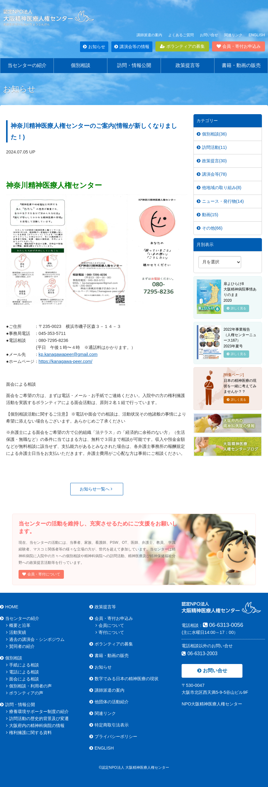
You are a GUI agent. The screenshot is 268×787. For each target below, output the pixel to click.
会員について (110, 625)
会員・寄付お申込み (239, 46)
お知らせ (94, 46)
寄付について (110, 632)
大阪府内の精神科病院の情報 (35, 725)
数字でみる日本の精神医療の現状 (123, 678)
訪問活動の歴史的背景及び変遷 (37, 718)
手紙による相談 (22, 664)
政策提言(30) (212, 160)
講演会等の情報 (131, 46)
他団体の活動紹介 (109, 701)
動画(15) (207, 214)
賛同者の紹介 (20, 646)
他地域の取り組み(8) (219, 187)
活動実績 (16, 632)
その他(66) (210, 228)
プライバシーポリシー (113, 736)
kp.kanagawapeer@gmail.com (68, 354)
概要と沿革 (18, 625)
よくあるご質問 (181, 35)
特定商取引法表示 (109, 724)
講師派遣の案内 (149, 35)
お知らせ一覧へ (96, 489)
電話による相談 (22, 671)
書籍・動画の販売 (241, 65)
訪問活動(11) (212, 147)
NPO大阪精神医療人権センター (212, 703)
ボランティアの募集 (182, 46)
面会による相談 (22, 678)
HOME (9, 606)
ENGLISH (257, 35)
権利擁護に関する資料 (29, 732)
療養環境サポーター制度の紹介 (37, 711)
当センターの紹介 (27, 65)
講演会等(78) (212, 174)
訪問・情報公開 (134, 65)
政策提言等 (188, 65)
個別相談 (80, 65)
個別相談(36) (212, 134)
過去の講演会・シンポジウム (35, 639)
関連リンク (233, 35)
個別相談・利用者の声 (29, 685)
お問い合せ (209, 35)
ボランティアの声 (24, 692)
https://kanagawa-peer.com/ (65, 361)
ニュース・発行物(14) (220, 201)
